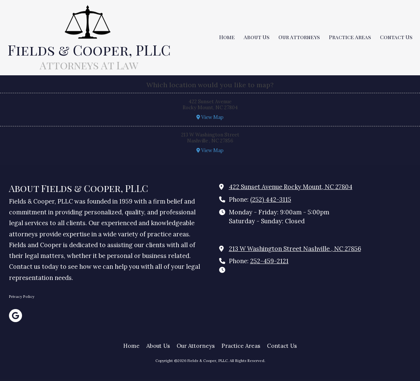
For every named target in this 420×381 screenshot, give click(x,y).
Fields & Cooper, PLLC (89, 49)
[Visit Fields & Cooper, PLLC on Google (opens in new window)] (15, 315)
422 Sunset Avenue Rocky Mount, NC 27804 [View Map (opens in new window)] (290, 186)
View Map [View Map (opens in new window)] (210, 117)
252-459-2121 (269, 261)
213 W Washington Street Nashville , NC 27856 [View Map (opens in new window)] (295, 248)
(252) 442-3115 (270, 199)
